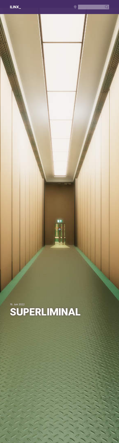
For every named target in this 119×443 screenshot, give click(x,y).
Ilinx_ (15, 7)
